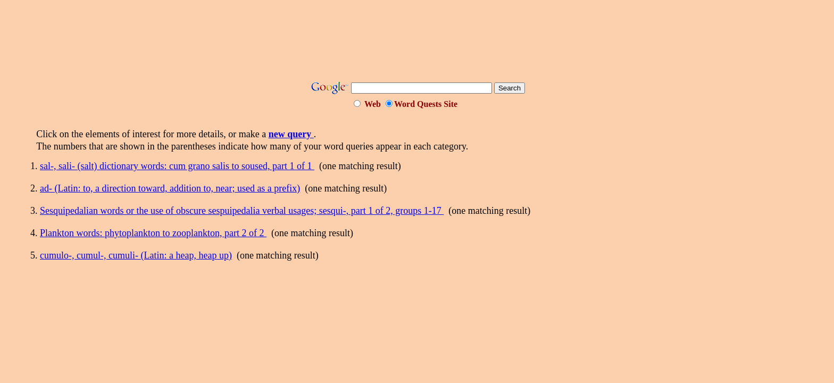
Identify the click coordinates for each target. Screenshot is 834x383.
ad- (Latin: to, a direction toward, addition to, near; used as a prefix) (170, 188)
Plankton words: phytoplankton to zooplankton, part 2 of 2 (153, 233)
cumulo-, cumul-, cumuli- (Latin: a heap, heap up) (136, 255)
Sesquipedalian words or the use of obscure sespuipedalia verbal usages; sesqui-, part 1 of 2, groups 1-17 (242, 210)
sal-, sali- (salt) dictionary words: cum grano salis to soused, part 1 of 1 (177, 166)
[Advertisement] (417, 44)
